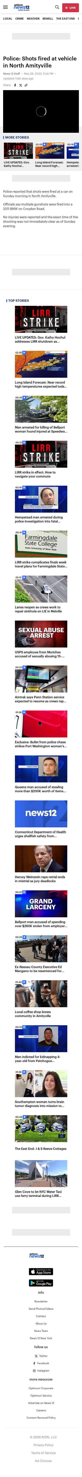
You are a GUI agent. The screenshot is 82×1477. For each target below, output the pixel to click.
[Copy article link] (26, 85)
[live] (70, 7)
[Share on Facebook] (15, 85)
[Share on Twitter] (20, 85)
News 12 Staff (11, 73)
